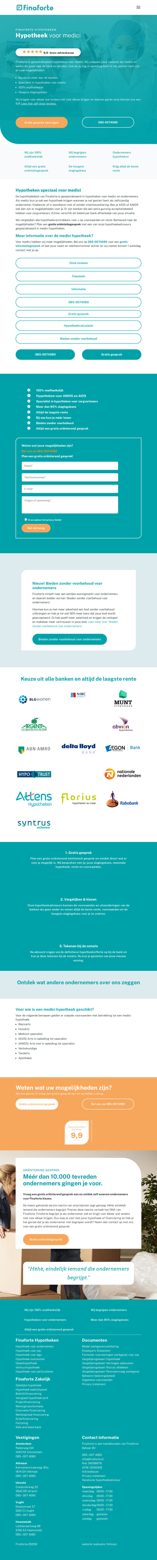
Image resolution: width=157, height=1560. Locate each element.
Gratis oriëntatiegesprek (49, 1239)
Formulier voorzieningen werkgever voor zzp (110, 1354)
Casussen (78, 276)
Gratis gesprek (78, 314)
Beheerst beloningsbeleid (98, 1375)
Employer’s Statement (96, 1350)
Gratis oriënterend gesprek (37, 1104)
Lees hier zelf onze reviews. (38, 103)
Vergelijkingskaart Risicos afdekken (105, 1367)
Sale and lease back (28, 1426)
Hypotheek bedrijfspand (31, 1389)
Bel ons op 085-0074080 (108, 1104)
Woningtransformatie (29, 1406)
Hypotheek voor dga (28, 1354)
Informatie (78, 289)
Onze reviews (78, 263)
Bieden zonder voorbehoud (78, 338)
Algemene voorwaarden (97, 1379)
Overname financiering (30, 1410)
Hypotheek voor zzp (28, 1350)
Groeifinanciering (27, 1418)
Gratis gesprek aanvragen (42, 122)
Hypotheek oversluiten (30, 1358)
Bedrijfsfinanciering (28, 1393)
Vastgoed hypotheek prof (32, 1397)
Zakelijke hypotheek (28, 1385)
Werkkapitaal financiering (32, 1414)
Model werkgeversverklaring (100, 1346)
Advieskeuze (90, 1471)
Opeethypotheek (26, 1362)
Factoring (22, 1422)
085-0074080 (108, 122)
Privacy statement (94, 1384)
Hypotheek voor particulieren (34, 1371)
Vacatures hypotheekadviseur (101, 1479)
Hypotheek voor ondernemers (35, 1346)
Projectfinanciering (28, 1401)
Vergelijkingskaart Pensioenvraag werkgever (111, 1371)
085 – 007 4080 (26, 1456)
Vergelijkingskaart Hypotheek (101, 1358)
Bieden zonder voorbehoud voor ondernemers (69, 639)
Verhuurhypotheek (28, 1367)
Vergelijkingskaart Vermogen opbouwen (107, 1362)
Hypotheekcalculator (78, 325)
